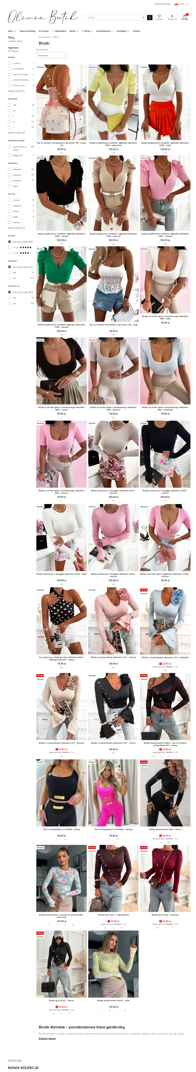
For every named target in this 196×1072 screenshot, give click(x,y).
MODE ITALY (19, 85)
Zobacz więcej (47, 1038)
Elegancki (17, 155)
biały (15, 216)
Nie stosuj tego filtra (23, 241)
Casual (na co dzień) (20, 148)
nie (14, 278)
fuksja (16, 211)
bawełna (17, 169)
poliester (17, 180)
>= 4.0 (22, 253)
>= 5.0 (22, 247)
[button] (149, 17)
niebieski (17, 205)
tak (14, 272)
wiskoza (17, 175)
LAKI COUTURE (20, 74)
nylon (15, 186)
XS (14, 110)
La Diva (16, 63)
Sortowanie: (42, 49)
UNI (14, 105)
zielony (16, 222)
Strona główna (44, 37)
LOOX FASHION (20, 80)
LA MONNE (18, 69)
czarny (16, 200)
